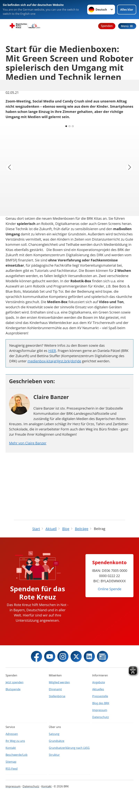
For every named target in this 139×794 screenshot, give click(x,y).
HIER (52, 350)
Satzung (54, 734)
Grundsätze (56, 741)
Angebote (98, 682)
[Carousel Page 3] (73, 126)
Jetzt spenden (14, 682)
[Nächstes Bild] (129, 167)
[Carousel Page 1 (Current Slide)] (66, 126)
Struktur (54, 755)
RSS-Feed (12, 769)
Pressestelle (100, 696)
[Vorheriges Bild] (9, 167)
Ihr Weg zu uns (15, 741)
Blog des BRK (100, 703)
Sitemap (11, 762)
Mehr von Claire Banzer (27, 443)
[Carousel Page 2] (69, 126)
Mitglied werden (59, 682)
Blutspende (13, 689)
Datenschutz (100, 717)
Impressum (99, 710)
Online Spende (109, 589)
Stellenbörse (57, 696)
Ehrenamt (55, 689)
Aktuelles (98, 689)
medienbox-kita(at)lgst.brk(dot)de (54, 361)
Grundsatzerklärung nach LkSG (69, 748)
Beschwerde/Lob (16, 755)
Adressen (12, 734)
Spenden (107, 26)
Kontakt (11, 748)
